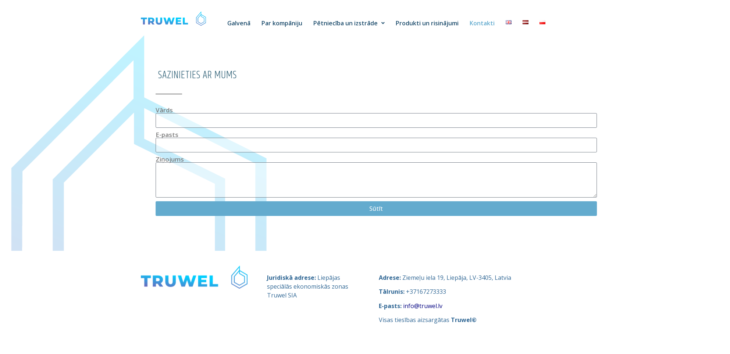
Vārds (208, 110)
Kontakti (482, 23)
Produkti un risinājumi (427, 23)
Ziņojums (213, 159)
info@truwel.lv (422, 306)
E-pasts (210, 134)
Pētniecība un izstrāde (349, 23)
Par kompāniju (281, 23)
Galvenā (238, 23)
